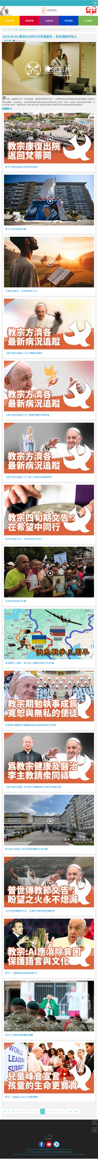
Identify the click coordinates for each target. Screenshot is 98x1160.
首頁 (15, 29)
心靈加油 (49, 20)
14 (47, 1111)
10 (27, 1111)
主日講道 (88, 20)
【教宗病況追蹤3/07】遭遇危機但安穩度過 (27, 415)
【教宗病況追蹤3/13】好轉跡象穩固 (23, 353)
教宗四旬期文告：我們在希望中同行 (23, 539)
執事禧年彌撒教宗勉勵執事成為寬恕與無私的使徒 (30, 725)
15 (53, 1111)
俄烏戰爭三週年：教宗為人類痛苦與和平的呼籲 (29, 663)
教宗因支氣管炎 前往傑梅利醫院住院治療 (26, 849)
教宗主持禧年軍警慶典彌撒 (19, 1035)
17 (63, 1111)
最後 (76, 1111)
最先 (5, 1111)
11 (32, 1111)
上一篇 (12, 1111)
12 (37, 1111)
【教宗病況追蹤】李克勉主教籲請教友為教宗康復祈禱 (33, 787)
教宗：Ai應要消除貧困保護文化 (21, 973)
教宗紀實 (32, 29)
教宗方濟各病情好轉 (15, 229)
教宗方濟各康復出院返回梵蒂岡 (21, 167)
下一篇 (69, 1111)
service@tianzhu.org (62, 1151)
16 (58, 1111)
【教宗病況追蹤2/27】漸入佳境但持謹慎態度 (28, 477)
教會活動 (10, 20)
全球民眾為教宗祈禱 (15, 601)
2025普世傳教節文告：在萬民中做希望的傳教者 (30, 911)
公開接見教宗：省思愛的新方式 (21, 291)
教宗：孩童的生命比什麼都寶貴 (21, 1097)
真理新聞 (29, 20)
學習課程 (69, 20)
